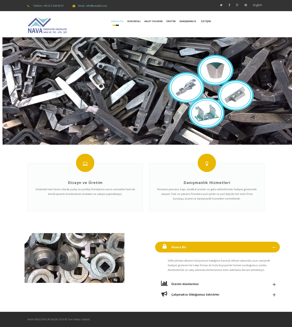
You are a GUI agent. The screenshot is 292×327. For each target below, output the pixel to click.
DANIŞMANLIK (187, 21)
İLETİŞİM (206, 21)
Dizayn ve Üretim (85, 182)
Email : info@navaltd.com (92, 5)
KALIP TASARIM (153, 21)
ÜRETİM (171, 21)
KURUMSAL (134, 21)
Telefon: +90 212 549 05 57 (48, 5)
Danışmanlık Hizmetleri (207, 182)
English (257, 5)
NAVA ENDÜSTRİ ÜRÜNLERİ (42, 319)
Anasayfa (117, 21)
